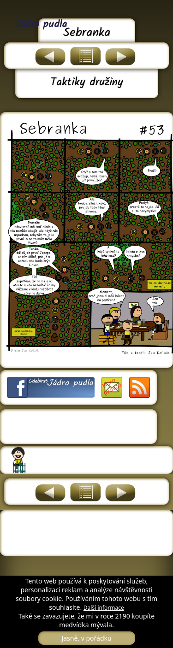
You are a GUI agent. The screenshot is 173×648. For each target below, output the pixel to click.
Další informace (104, 608)
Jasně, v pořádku (86, 638)
